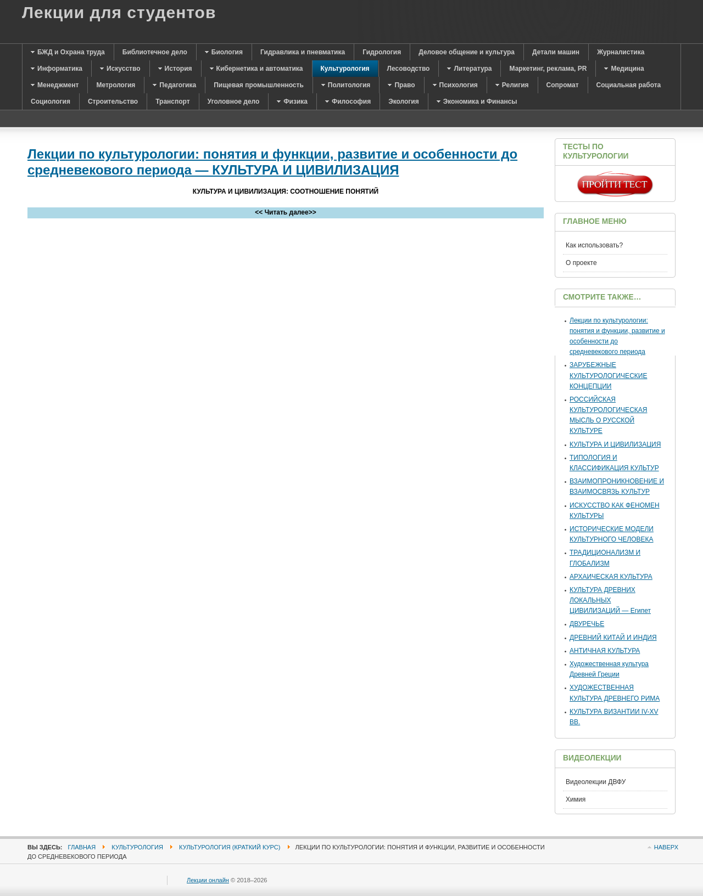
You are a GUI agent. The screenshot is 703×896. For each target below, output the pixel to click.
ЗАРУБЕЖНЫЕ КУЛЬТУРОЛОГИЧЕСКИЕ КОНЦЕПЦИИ (608, 375)
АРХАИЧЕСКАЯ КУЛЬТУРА (611, 577)
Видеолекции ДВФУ (596, 782)
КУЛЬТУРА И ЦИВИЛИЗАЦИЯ (615, 444)
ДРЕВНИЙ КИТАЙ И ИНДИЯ (613, 637)
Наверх (666, 847)
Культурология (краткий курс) (229, 847)
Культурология (137, 847)
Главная (82, 847)
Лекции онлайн (208, 880)
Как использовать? (594, 245)
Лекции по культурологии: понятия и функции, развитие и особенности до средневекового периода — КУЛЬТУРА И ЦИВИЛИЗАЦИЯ (272, 161)
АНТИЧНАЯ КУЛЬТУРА (605, 651)
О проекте (581, 263)
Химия (575, 799)
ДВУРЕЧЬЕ (587, 624)
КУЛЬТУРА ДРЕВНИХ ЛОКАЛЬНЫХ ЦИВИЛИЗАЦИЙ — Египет (610, 600)
